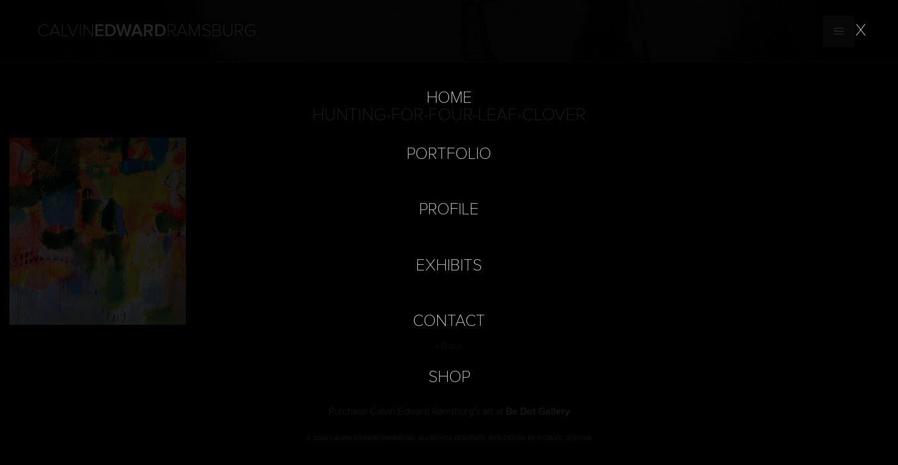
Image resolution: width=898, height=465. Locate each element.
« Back (449, 346)
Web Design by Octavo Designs (539, 438)
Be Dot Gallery (538, 411)
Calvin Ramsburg (146, 31)
